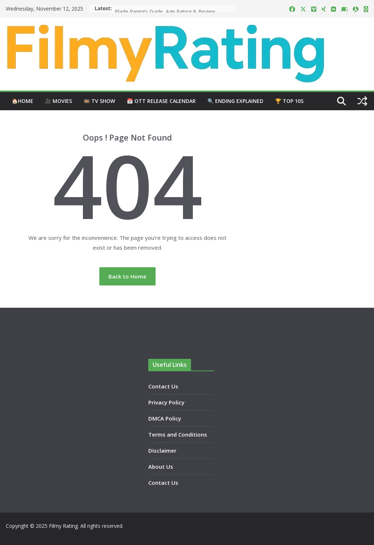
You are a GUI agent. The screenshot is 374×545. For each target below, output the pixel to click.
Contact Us (163, 386)
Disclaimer (162, 450)
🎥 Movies (58, 100)
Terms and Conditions (177, 434)
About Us (160, 466)
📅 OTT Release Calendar (161, 100)
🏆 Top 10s (289, 100)
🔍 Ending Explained (235, 100)
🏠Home (22, 100)
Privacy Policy (166, 402)
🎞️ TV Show (99, 100)
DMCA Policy (164, 418)
